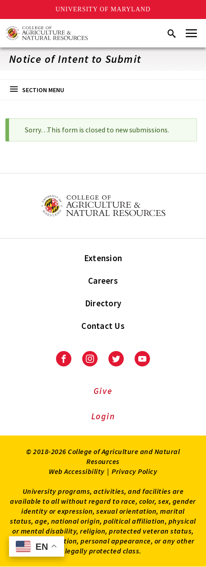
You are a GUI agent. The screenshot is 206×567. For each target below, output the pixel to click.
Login (103, 416)
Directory (103, 303)
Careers (103, 280)
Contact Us (103, 325)
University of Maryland (103, 9)
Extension (103, 258)
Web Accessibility (77, 471)
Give (103, 390)
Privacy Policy (134, 471)
